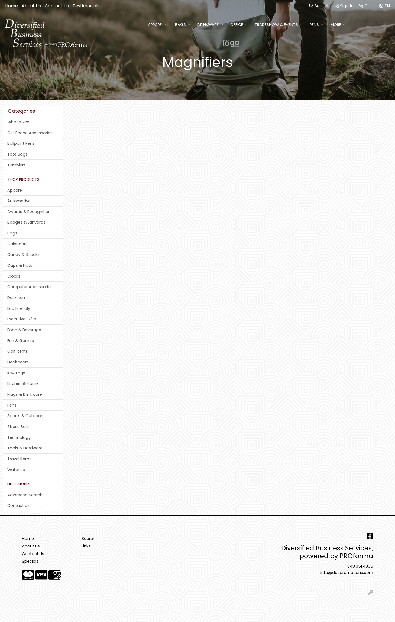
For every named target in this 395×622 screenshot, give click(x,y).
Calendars (17, 244)
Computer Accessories (30, 286)
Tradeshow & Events (279, 24)
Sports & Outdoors (25, 415)
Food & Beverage (24, 330)
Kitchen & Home (23, 383)
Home (11, 6)
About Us (31, 6)
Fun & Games (20, 340)
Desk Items (18, 297)
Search (319, 6)
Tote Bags (17, 154)
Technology (19, 437)
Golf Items (17, 351)
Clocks (13, 276)
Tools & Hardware (25, 448)
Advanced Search (25, 495)
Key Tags (16, 373)
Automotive (19, 201)
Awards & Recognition (29, 211)
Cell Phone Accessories (30, 133)
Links (86, 546)
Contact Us (57, 6)
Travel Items (19, 459)
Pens (316, 24)
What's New (18, 122)
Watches (16, 469)
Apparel (158, 24)
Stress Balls (18, 426)
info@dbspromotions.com (346, 572)
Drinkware (210, 24)
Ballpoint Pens (21, 143)
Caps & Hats (19, 265)
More (338, 24)
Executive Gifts (21, 319)
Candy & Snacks (23, 254)
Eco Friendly (18, 308)
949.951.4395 (360, 566)
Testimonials (86, 6)
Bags (182, 24)
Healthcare (18, 362)
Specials (30, 561)
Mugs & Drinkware (24, 394)
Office (239, 24)
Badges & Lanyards (26, 222)
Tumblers (16, 165)
